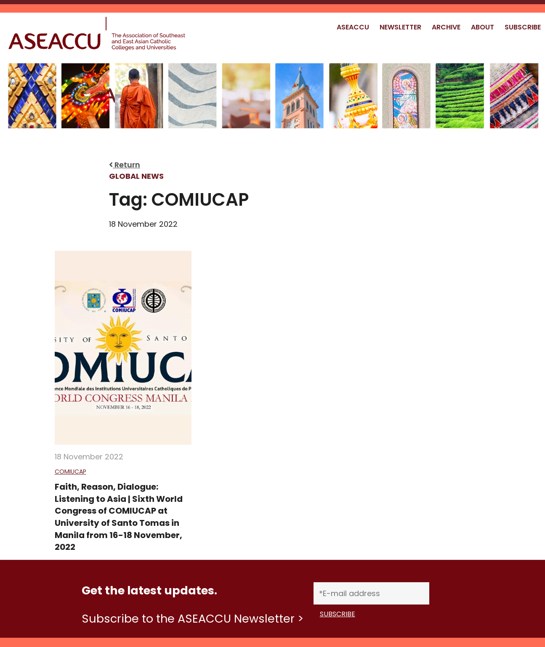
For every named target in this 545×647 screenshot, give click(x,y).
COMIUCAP (70, 472)
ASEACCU (353, 27)
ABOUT (482, 27)
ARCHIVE (446, 27)
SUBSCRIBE (523, 27)
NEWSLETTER (400, 27)
